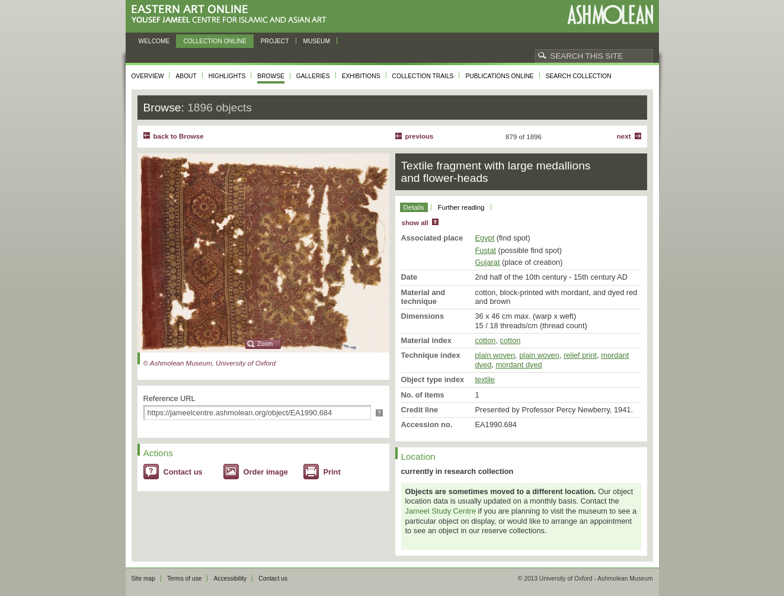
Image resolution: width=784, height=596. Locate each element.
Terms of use (184, 578)
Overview (148, 76)
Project (275, 41)
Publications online (499, 76)
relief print (580, 355)
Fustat (486, 250)
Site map (143, 578)
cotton (485, 340)
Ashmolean (610, 14)
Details (414, 207)
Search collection (579, 76)
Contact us (183, 471)
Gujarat (487, 262)
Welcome (154, 41)
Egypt (485, 237)
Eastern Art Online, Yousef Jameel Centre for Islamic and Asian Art (232, 14)
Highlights (227, 76)
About (185, 76)
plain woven (495, 355)
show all (415, 222)
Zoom (265, 344)
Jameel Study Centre (440, 511)
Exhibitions (361, 76)
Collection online (214, 41)
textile (485, 379)
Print (332, 471)
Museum (317, 41)
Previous (419, 136)
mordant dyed (518, 364)
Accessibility (230, 578)
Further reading (461, 207)
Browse (270, 76)
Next (624, 136)
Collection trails (423, 76)
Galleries (313, 76)
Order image (266, 471)
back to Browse (178, 136)
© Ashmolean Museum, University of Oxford (209, 363)
